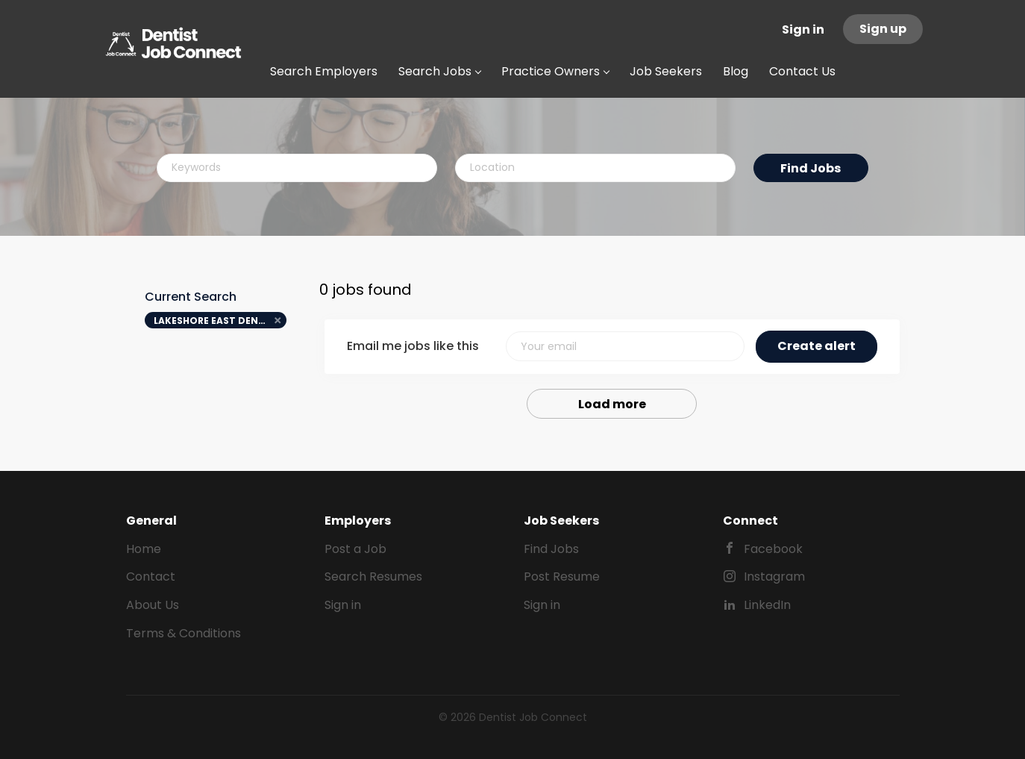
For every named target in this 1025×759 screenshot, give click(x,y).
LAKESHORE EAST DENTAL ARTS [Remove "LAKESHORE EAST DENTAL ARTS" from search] (220, 320)
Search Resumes (373, 576)
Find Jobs (810, 168)
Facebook (773, 548)
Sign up (882, 28)
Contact (150, 576)
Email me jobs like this (413, 346)
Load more (612, 404)
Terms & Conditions (183, 633)
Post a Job (355, 548)
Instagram (774, 576)
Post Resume (562, 576)
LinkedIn (767, 604)
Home (143, 548)
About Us (152, 604)
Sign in (803, 29)
